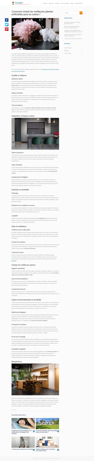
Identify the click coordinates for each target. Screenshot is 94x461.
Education (57, 3)
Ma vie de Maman (65, 3)
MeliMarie (66, 50)
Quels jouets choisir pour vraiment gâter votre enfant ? (72, 23)
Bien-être (45, 3)
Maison (72, 3)
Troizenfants (41, 458)
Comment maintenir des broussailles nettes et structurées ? (72, 35)
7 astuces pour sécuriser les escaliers (72, 38)
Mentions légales (55, 458)
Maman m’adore (68, 48)
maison (32, 95)
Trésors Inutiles (67, 53)
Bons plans (51, 3)
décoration (14, 260)
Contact (59, 458)
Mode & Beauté (78, 3)
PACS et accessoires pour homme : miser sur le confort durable (72, 27)
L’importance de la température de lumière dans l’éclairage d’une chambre (73, 31)
